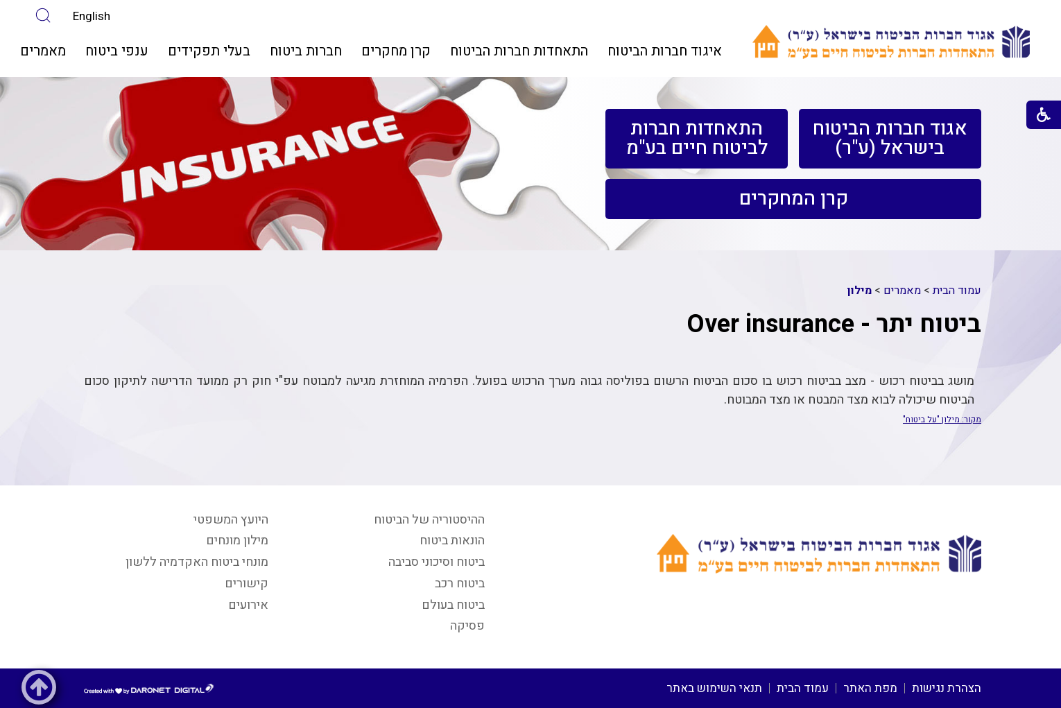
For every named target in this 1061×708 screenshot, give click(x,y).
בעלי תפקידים (209, 51)
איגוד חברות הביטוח (664, 51)
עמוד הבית (957, 290)
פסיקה (467, 625)
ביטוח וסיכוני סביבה (436, 562)
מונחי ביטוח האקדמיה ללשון (197, 562)
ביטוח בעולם (453, 605)
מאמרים (43, 51)
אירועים (248, 605)
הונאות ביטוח (452, 540)
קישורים (246, 583)
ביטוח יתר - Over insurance (834, 324)
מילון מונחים (237, 540)
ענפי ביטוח (116, 51)
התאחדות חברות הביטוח (519, 51)
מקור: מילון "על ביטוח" (942, 419)
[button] (43, 15)
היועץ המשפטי (230, 519)
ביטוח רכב (460, 583)
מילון (859, 290)
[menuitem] (665, 51)
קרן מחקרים (396, 51)
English (91, 16)
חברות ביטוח (306, 51)
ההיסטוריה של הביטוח (429, 519)
